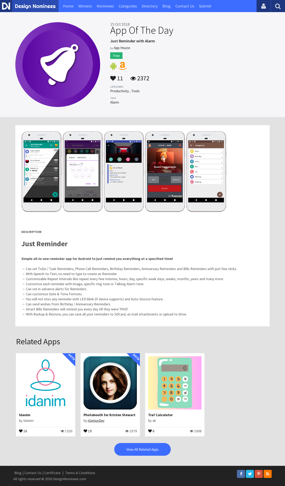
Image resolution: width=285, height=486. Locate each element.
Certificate (52, 472)
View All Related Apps (142, 449)
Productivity (119, 91)
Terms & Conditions (80, 472)
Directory (150, 5)
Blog (166, 5)
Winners (85, 5)
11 (116, 76)
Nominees (105, 5)
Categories (128, 5)
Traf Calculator (160, 415)
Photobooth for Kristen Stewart (109, 415)
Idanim (24, 415)
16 (23, 431)
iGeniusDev (96, 420)
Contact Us (184, 5)
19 (88, 431)
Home (68, 5)
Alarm (114, 102)
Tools (135, 91)
